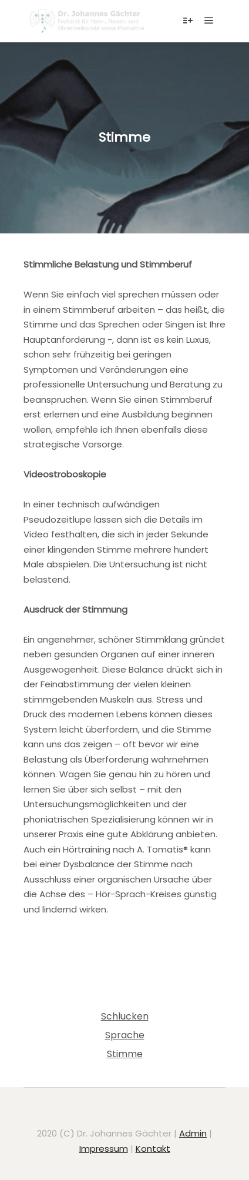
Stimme (125, 1054)
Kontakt (153, 1148)
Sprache (124, 1035)
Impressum (103, 1148)
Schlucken (125, 1016)
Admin (193, 1133)
